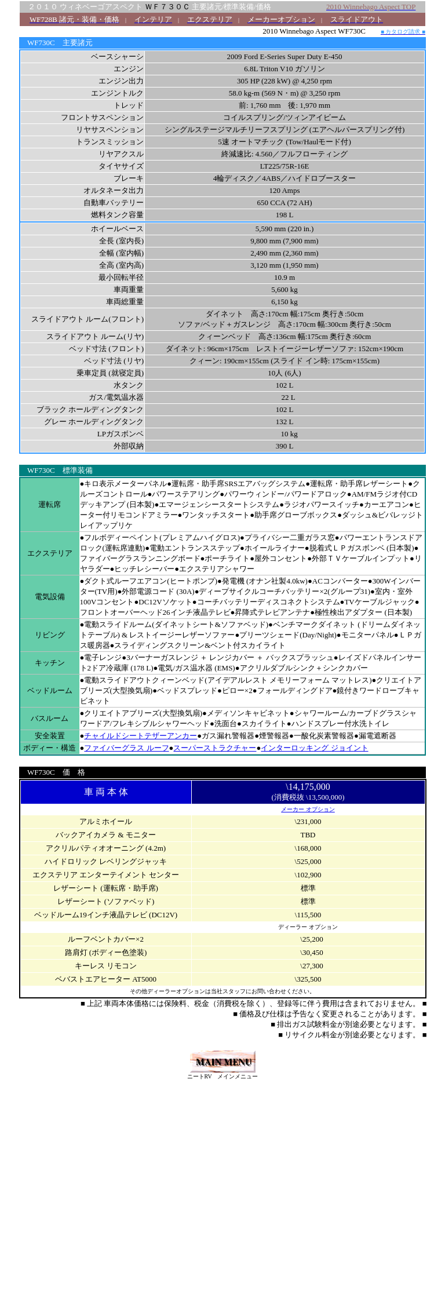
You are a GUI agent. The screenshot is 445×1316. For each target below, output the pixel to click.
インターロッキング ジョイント (314, 747)
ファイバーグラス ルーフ (126, 747)
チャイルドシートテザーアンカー (140, 735)
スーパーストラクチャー (214, 747)
